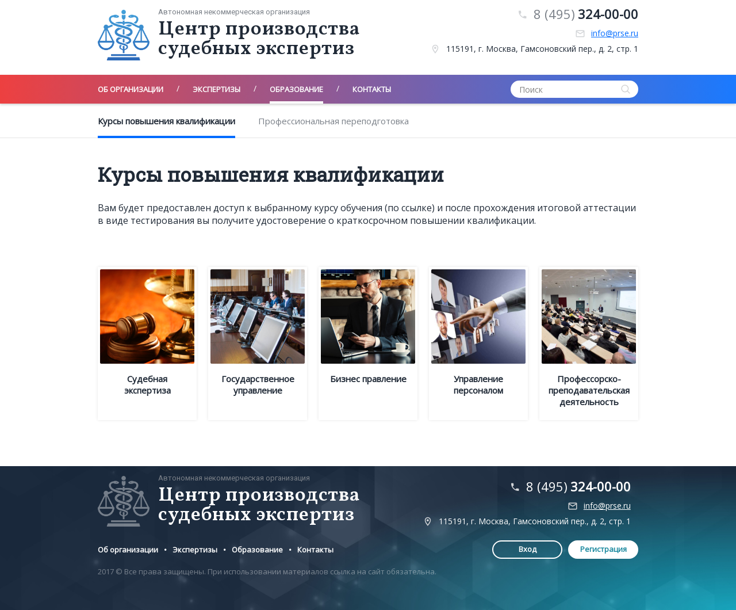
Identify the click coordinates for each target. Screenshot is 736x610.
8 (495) (586, 14)
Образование (257, 549)
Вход (527, 549)
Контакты (315, 549)
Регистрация (603, 549)
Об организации (128, 549)
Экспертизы (194, 549)
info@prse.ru (614, 33)
